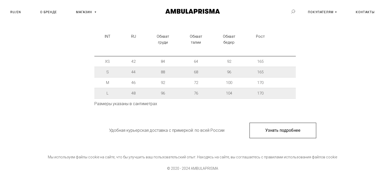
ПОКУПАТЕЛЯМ (321, 12)
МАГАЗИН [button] (84, 12)
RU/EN (15, 12)
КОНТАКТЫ (365, 12)
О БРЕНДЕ (48, 12)
